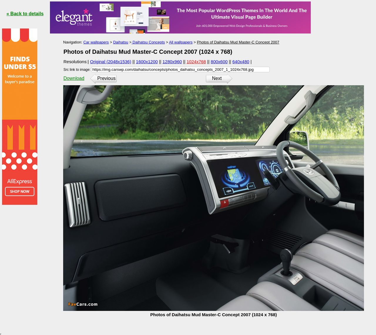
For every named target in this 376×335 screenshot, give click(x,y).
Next (217, 78)
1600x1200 (147, 61)
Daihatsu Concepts (148, 42)
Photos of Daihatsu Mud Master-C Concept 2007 (238, 42)
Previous (106, 78)
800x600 (219, 61)
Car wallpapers (96, 42)
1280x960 (172, 61)
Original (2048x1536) (110, 61)
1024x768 (196, 61)
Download (73, 78)
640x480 (240, 61)
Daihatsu (120, 42)
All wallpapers (180, 42)
